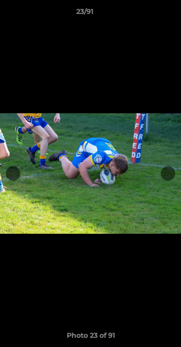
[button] (146, 14)
